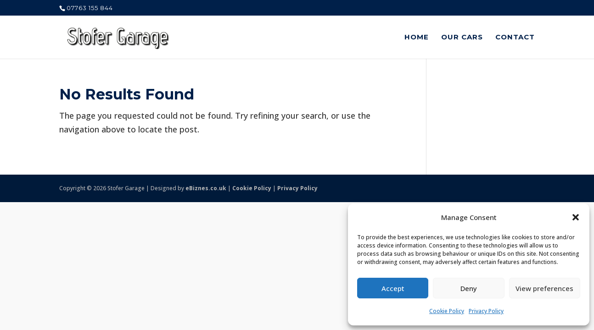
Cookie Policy (446, 311)
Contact (515, 37)
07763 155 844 (90, 7)
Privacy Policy (486, 311)
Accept (392, 288)
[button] (575, 217)
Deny (468, 288)
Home (416, 37)
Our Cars (462, 37)
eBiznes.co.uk (205, 188)
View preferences (544, 288)
